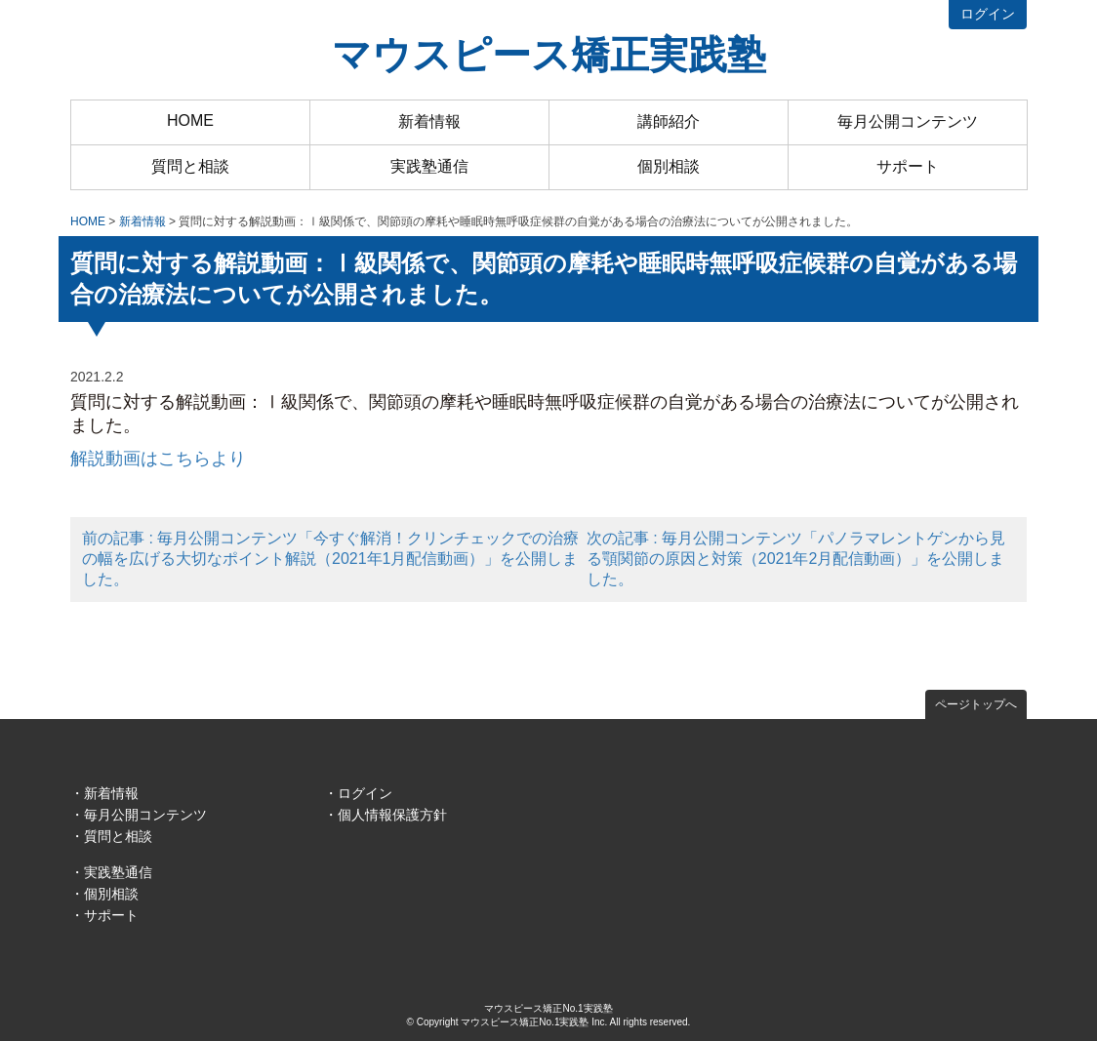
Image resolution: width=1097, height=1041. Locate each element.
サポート (907, 166)
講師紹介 (668, 121)
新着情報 (429, 121)
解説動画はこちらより (158, 458)
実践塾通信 (429, 166)
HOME (190, 120)
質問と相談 (190, 166)
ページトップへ (976, 704)
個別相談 (668, 166)
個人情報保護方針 (392, 814)
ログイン (987, 13)
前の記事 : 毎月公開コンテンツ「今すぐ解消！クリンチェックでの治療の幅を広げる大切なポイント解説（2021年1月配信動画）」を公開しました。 (330, 558)
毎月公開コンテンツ (907, 121)
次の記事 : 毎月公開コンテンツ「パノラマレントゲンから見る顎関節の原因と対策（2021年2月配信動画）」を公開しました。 (796, 558)
